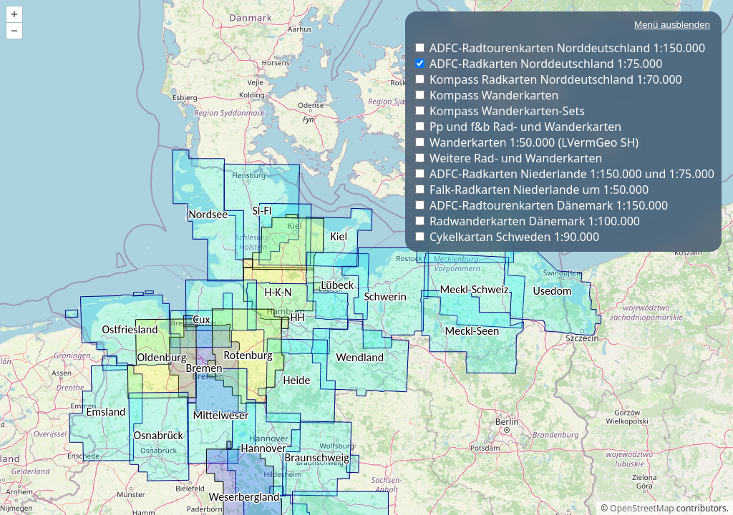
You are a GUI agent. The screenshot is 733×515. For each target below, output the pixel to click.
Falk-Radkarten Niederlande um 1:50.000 (539, 189)
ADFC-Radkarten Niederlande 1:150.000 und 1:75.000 (571, 174)
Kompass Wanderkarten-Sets (507, 111)
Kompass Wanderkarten (494, 95)
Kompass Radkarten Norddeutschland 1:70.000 (555, 79)
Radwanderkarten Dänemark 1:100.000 (534, 221)
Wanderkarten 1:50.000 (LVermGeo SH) (534, 142)
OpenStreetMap (642, 508)
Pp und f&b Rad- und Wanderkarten (525, 126)
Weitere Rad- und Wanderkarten (516, 158)
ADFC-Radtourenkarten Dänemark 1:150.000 (548, 205)
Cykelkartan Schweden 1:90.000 (514, 237)
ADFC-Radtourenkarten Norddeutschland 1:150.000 (567, 48)
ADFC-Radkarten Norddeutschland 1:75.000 (545, 64)
